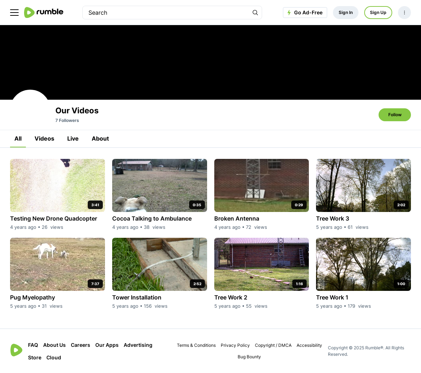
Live (73, 138)
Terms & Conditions (196, 345)
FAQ (33, 345)
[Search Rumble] (255, 12)
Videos (44, 138)
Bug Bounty (249, 356)
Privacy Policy (235, 345)
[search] (166, 12)
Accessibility (309, 345)
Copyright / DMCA (273, 345)
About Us (54, 345)
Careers (80, 345)
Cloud (53, 357)
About (100, 138)
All (18, 138)
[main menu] (14, 12)
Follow (395, 114)
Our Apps (107, 345)
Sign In (346, 12)
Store (34, 357)
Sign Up (378, 12)
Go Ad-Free (303, 13)
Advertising (138, 345)
